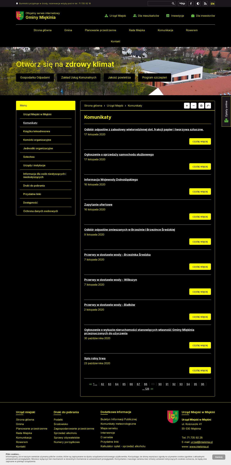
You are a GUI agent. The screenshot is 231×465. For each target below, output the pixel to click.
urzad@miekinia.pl (202, 442)
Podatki (58, 419)
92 (173, 384)
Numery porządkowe (67, 442)
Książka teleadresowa (36, 131)
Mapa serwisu (109, 428)
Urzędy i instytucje (34, 165)
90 (160, 384)
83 (109, 384)
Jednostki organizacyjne (38, 148)
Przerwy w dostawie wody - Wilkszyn (110, 279)
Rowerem (192, 30)
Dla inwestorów (205, 15)
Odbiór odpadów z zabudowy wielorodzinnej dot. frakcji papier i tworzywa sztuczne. (144, 129)
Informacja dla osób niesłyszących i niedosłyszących (44, 175)
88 (145, 384)
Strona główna (42, 30)
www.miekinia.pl (199, 446)
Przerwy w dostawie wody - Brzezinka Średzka (117, 254)
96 (202, 384)
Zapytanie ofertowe (98, 204)
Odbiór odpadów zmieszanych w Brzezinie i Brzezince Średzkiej (129, 229)
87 (138, 384)
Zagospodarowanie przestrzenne (74, 428)
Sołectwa (28, 156)
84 (117, 384)
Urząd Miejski (118, 15)
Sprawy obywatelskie (67, 437)
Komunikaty (30, 122)
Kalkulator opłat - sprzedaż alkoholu (123, 446)
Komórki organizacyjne (37, 139)
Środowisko (61, 424)
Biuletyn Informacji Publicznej (119, 419)
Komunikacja (165, 30)
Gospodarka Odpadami (35, 77)
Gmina (68, 30)
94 (188, 384)
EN (212, 3)
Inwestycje (177, 15)
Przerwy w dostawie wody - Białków (109, 304)
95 (195, 384)
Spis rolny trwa (95, 358)
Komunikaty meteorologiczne (118, 423)
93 (181, 384)
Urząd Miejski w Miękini (37, 114)
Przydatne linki (32, 194)
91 (167, 384)
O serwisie (107, 437)
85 (124, 384)
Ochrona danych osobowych (40, 211)
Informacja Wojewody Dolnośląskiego (111, 179)
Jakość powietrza (119, 77)
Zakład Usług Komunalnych (78, 77)
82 (102, 384)
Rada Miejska (137, 30)
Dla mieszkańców (148, 15)
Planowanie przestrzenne (100, 30)
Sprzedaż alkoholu (65, 433)
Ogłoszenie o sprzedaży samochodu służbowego (119, 154)
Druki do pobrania (34, 185)
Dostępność (30, 202)
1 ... (95, 384)
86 (131, 384)
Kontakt (115, 41)
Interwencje (108, 432)
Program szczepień (154, 77)
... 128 (145, 388)
